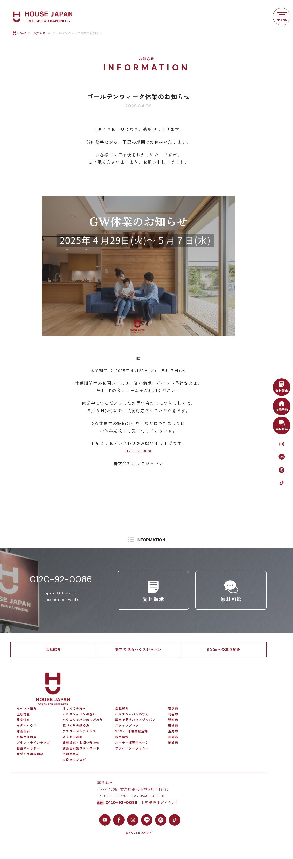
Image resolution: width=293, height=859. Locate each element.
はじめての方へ (74, 708)
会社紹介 (53, 649)
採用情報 (122, 737)
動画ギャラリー (28, 748)
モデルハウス (27, 725)
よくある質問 (73, 737)
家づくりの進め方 (76, 725)
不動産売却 (71, 754)
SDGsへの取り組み (224, 649)
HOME (21, 33)
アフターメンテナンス (79, 731)
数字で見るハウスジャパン (138, 649)
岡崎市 (173, 742)
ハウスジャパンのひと (132, 714)
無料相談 (281, 424)
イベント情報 (27, 708)
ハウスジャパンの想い (79, 714)
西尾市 (173, 731)
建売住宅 (23, 720)
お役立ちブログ (74, 760)
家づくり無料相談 (30, 754)
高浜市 (173, 708)
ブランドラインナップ (33, 742)
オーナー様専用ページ (132, 742)
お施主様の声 (27, 737)
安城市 (173, 725)
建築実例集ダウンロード (81, 748)
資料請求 (281, 386)
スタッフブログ (127, 725)
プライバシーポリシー (132, 748)
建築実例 (23, 731)
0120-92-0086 (138, 450)
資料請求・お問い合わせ (81, 742)
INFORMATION (151, 539)
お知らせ (39, 33)
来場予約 (281, 405)
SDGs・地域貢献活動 (131, 731)
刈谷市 (173, 714)
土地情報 (23, 714)
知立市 (173, 737)
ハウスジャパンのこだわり (83, 720)
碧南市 (173, 720)
